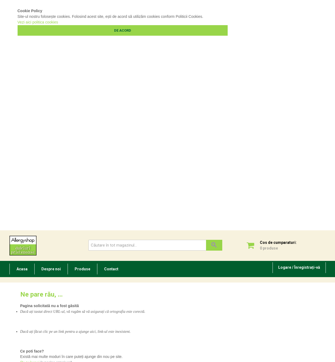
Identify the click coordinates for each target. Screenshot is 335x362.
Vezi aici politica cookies (38, 22)
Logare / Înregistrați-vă (299, 267)
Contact (111, 269)
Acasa (22, 269)
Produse (82, 269)
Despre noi (51, 269)
